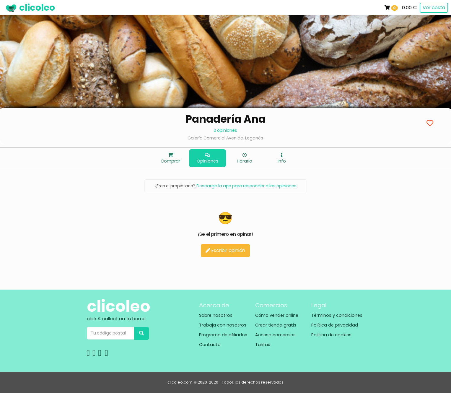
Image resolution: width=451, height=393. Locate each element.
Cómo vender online (276, 315)
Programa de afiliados (223, 335)
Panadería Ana (225, 119)
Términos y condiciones (336, 315)
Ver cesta (434, 7)
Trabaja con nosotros (222, 325)
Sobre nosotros (215, 315)
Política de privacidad (334, 325)
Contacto (210, 344)
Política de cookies (331, 335)
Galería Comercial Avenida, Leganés (225, 138)
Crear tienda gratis (275, 325)
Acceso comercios (275, 335)
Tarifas (262, 344)
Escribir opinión (225, 250)
